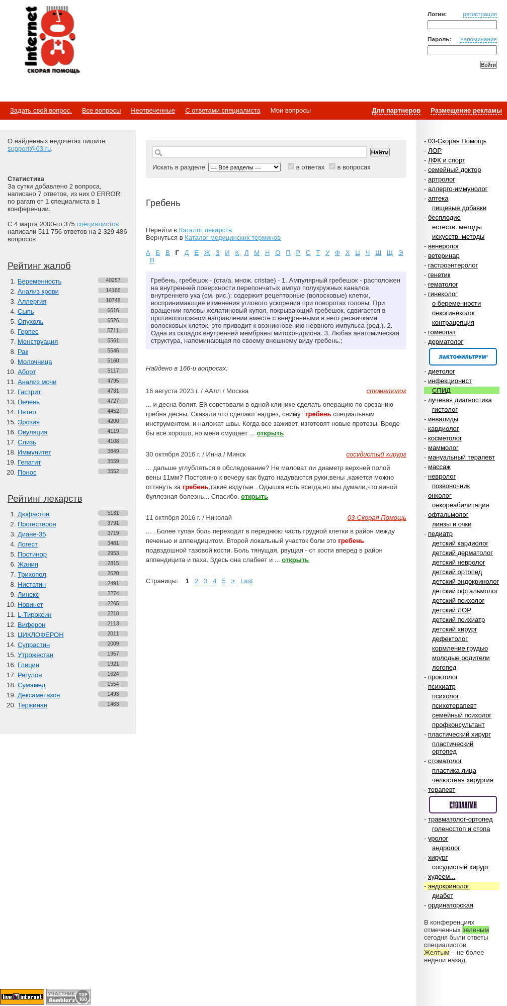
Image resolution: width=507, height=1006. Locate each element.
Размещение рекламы (466, 110)
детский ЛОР (451, 610)
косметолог (445, 438)
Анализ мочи (37, 382)
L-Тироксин (34, 614)
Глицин (28, 665)
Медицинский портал (52, 40)
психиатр (442, 686)
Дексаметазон (39, 695)
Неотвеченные (153, 110)
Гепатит (29, 462)
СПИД (441, 390)
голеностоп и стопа (461, 829)
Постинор (32, 554)
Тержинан (32, 705)
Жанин (28, 564)
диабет (442, 895)
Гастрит (29, 392)
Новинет (30, 604)
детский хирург (454, 629)
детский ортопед (457, 572)
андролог (446, 848)
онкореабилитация (460, 505)
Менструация (38, 341)
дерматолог (445, 341)
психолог (445, 696)
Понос (27, 472)
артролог (441, 179)
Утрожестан (35, 655)
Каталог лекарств (205, 230)
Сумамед (31, 685)
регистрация (480, 14)
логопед (444, 667)
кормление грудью (460, 648)
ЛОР (435, 150)
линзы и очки (451, 524)
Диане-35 (32, 534)
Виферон (32, 624)
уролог (438, 838)
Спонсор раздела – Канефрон (463, 356)
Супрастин (34, 645)
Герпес (28, 331)
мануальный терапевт (461, 457)
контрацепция (453, 322)
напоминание (478, 39)
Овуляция (32, 432)
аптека (438, 198)
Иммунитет (34, 452)
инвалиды (443, 419)
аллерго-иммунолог (458, 189)
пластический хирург (459, 734)
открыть (270, 433)
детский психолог (458, 600)
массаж (439, 467)
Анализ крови (38, 291)
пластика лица (454, 770)
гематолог (443, 284)
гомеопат (442, 332)
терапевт (441, 789)
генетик (439, 275)
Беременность (39, 281)
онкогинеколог (453, 313)
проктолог (443, 677)
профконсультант (458, 724)
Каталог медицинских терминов (233, 237)
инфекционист (450, 381)
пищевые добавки (459, 208)
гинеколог (443, 294)
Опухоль (30, 321)
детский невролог (458, 562)
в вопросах (353, 167)
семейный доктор (454, 169)
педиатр (440, 533)
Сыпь (26, 311)
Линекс (28, 594)
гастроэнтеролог (453, 265)
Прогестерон (37, 524)
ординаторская (450, 905)
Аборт (27, 372)
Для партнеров (396, 110)
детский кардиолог (460, 543)
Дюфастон (33, 514)
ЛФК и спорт (446, 160)
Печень (29, 402)
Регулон (30, 675)
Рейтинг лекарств (45, 499)
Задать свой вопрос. (41, 110)
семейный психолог (461, 715)
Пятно (27, 412)
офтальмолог (448, 514)
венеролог (443, 246)
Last (246, 581)
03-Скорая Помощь (457, 141)
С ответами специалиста (222, 110)
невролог (442, 476)
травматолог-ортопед (460, 819)
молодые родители (461, 658)
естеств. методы (457, 227)
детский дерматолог (462, 553)
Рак (23, 351)
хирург (438, 857)
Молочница (35, 361)
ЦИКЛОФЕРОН (41, 634)
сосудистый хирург (460, 867)
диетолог (441, 371)
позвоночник (451, 486)
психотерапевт (454, 705)
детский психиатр (458, 619)
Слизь (27, 442)
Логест (28, 544)
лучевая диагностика (460, 400)
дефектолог (450, 639)
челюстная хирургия (462, 780)
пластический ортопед (452, 747)
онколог (440, 495)
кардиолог (443, 428)
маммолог (443, 447)
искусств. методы (458, 236)
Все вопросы (101, 110)
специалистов (97, 224)
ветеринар (444, 255)
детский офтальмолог (465, 591)
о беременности (456, 303)
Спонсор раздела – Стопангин (463, 804)
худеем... (441, 876)
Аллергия (32, 301)
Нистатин (32, 584)
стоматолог (445, 761)
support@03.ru (29, 148)
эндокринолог (449, 886)
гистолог (445, 409)
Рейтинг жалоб (39, 266)
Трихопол (32, 574)
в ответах (310, 167)
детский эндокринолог (465, 581)
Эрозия (29, 422)
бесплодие (444, 217)
